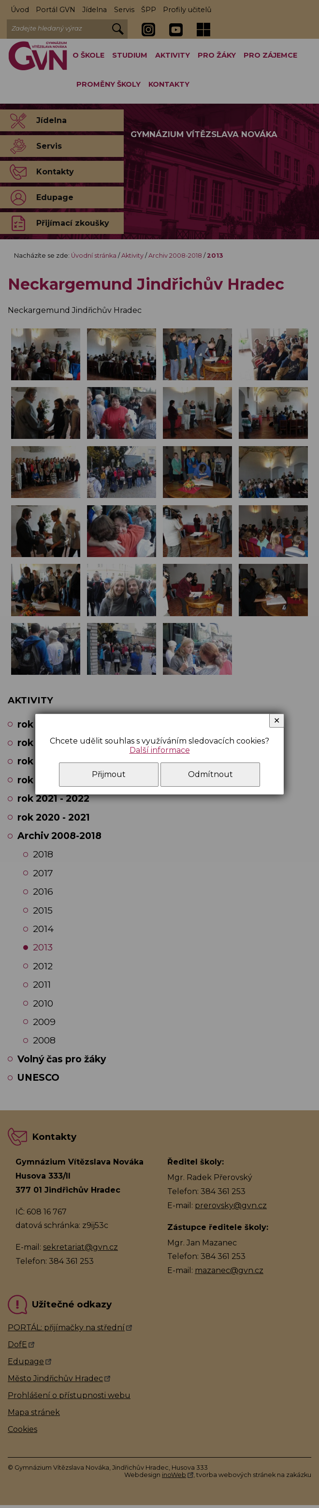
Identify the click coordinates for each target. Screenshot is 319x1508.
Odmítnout (210, 774)
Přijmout (109, 774)
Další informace (160, 750)
